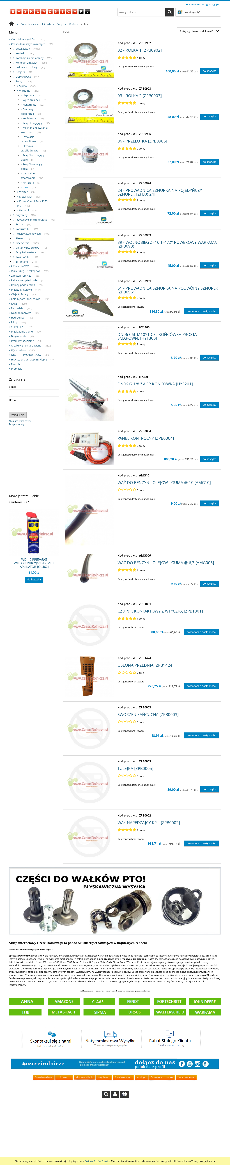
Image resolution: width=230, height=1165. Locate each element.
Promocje (16, 368)
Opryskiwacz (23, 76)
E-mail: (13, 386)
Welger (23, 192)
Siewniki (21, 238)
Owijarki (21, 72)
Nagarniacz (29, 104)
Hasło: (12, 400)
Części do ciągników (23, 39)
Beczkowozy (23, 48)
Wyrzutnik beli (31, 100)
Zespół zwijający (32, 123)
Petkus (20, 224)
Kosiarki (20, 53)
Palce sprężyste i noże (24, 280)
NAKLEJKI (28, 182)
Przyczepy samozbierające (31, 219)
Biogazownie (18, 336)
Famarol (24, 210)
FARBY (15, 303)
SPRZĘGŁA (17, 327)
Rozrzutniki (22, 229)
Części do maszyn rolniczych (28, 44)
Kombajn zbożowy (26, 62)
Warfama (24, 90)
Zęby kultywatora (26, 252)
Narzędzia (17, 308)
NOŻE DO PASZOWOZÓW (26, 355)
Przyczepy (21, 215)
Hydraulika (17, 317)
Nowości (16, 364)
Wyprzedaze (18, 350)
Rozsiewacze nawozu (28, 233)
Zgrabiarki (22, 261)
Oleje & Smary (19, 294)
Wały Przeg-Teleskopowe (25, 271)
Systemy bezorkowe (27, 247)
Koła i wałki (22, 257)
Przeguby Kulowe (21, 289)
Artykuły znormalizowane (26, 345)
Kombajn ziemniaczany (29, 58)
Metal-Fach (26, 196)
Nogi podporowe (21, 313)
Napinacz (28, 95)
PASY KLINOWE (20, 266)
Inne (25, 187)
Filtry (14, 322)
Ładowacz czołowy (26, 67)
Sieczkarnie (22, 243)
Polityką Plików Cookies (97, 1161)
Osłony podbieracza (23, 285)
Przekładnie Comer (22, 331)
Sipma (23, 86)
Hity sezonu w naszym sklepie (29, 359)
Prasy (19, 81)
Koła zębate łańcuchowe (25, 299)
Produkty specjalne (22, 341)
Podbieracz (29, 118)
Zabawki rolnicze (21, 275)
